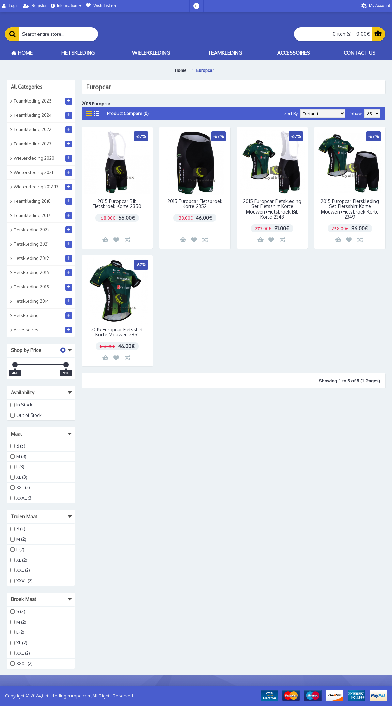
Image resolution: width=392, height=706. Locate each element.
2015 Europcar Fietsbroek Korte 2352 (194, 203)
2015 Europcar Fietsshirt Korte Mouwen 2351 (117, 332)
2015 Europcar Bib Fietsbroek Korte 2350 (117, 203)
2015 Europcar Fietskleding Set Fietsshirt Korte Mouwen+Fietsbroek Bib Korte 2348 (272, 209)
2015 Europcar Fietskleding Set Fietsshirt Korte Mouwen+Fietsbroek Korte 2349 (349, 209)
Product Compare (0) (128, 113)
